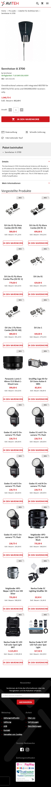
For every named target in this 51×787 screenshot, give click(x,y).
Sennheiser (8, 73)
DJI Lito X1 (38, 277)
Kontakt (7, 730)
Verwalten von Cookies (13, 735)
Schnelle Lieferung (37, 132)
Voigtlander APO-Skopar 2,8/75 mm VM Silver (13, 591)
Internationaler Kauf (14, 138)
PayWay (25, 772)
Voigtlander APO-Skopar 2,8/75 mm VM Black (38, 537)
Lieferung (7, 722)
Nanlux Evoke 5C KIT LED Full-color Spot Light (38, 645)
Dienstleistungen (34, 726)
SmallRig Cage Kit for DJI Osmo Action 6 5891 (38, 381)
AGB (5, 726)
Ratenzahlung (11, 132)
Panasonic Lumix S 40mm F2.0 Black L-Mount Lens (13, 381)
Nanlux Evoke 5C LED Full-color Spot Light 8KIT (13, 645)
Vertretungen (33, 722)
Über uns (31, 718)
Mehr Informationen (11, 183)
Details (5, 161)
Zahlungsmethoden (11, 718)
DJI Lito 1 (38, 328)
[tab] (25, 161)
